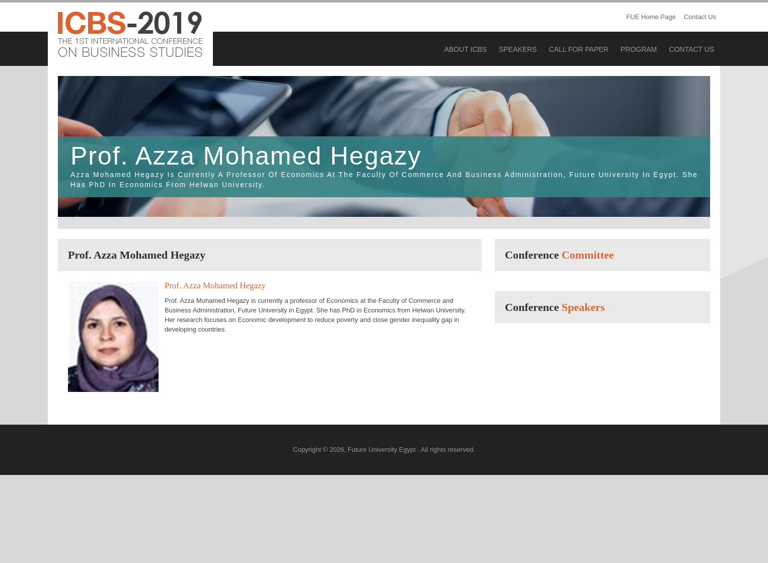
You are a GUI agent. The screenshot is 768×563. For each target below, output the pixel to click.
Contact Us (700, 17)
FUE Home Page (650, 17)
